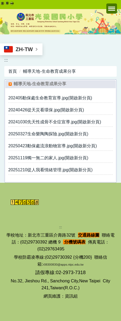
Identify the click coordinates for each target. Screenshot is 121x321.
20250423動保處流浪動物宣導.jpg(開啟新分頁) (52, 146)
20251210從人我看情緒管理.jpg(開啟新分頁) (50, 170)
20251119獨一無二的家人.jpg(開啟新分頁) (48, 158)
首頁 (12, 71)
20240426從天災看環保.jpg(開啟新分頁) (46, 110)
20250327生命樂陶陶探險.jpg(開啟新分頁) (48, 134)
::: (6, 60)
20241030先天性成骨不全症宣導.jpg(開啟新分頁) (54, 122)
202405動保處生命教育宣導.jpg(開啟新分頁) (50, 98)
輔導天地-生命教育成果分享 (49, 71)
